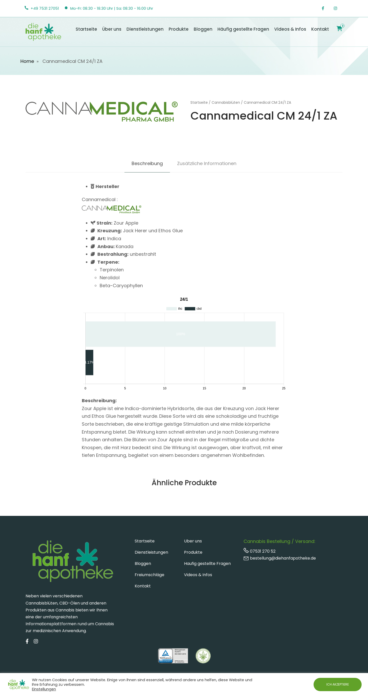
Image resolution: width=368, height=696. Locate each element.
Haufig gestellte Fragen (207, 563)
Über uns (111, 29)
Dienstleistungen (145, 29)
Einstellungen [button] (44, 689)
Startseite (86, 29)
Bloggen (203, 29)
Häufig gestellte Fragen (243, 29)
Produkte (179, 29)
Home (27, 61)
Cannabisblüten (226, 102)
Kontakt (320, 29)
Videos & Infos (290, 29)
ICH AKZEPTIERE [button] (337, 684)
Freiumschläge (149, 575)
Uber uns (193, 541)
